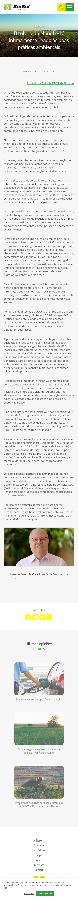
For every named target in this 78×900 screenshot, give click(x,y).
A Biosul (37, 840)
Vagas (39, 855)
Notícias (39, 860)
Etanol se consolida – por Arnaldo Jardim (39, 697)
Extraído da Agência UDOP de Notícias (50, 83)
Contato (39, 869)
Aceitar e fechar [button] (45, 893)
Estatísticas (39, 850)
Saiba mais (29, 893)
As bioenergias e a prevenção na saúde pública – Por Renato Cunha (39, 748)
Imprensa (39, 864)
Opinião (39, 25)
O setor (38, 845)
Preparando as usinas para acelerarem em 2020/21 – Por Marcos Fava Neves (39, 802)
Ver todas (39, 649)
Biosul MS (51, 71)
